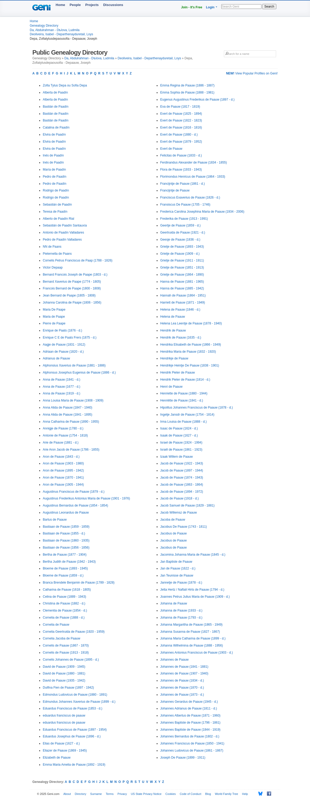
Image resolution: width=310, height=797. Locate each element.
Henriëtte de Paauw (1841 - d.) (181, 400)
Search (269, 6)
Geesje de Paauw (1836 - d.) (180, 239)
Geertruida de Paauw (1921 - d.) (182, 232)
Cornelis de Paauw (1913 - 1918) (66, 652)
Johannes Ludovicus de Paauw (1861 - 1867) (191, 750)
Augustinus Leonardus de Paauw (66, 512)
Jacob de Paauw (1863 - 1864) (181, 484)
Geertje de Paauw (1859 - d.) (180, 225)
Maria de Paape (54, 316)
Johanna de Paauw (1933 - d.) (181, 610)
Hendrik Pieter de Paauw (177, 372)
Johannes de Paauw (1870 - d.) (182, 687)
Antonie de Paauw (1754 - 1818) (65, 435)
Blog (208, 793)
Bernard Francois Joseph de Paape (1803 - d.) (75, 274)
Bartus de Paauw (55, 519)
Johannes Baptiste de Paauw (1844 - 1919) (190, 729)
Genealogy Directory (44, 25)
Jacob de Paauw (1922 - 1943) (181, 463)
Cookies (170, 793)
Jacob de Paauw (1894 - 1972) (181, 491)
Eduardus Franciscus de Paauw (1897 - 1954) (75, 729)
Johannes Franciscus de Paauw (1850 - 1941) (192, 743)
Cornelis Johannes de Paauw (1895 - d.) (71, 659)
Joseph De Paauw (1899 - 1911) (182, 757)
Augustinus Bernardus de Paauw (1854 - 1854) (75, 505)
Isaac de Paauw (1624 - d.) (179, 428)
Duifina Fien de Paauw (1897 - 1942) (68, 687)
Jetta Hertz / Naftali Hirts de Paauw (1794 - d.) (192, 589)
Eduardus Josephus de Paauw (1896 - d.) (71, 736)
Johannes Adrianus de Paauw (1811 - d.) (188, 708)
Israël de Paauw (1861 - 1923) (181, 449)
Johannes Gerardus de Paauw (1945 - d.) (189, 701)
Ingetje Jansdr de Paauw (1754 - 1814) (187, 414)
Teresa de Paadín (55, 211)
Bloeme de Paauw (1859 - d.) (63, 575)
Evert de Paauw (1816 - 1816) (181, 127)
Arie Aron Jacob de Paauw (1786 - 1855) (71, 449)
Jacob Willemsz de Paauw (178, 512)
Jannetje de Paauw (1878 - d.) (181, 582)
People (75, 5)
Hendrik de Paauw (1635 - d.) (180, 337)
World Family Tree (226, 793)
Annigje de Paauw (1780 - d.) (63, 428)
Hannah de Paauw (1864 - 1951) (183, 295)
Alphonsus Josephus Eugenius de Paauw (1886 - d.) (79, 372)
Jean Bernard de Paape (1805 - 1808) (69, 295)
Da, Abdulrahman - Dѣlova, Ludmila (55, 30)
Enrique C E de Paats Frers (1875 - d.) (69, 337)
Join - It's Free (191, 7)
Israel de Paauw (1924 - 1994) (181, 442)
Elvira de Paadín (54, 134)
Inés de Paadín (53, 155)
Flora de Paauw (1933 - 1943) (181, 169)
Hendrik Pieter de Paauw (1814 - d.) (185, 379)
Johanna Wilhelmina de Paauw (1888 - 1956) (191, 645)
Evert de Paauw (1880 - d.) (179, 134)
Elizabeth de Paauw (56, 757)
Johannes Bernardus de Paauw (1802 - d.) (189, 736)
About (67, 793)
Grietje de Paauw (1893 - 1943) (182, 246)
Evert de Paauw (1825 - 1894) (181, 113)
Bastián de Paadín (55, 106)
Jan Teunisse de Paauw (176, 575)
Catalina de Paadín (56, 127)
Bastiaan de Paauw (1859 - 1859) (66, 526)
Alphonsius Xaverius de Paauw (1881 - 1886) (74, 365)
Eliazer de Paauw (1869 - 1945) (65, 750)
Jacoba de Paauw (172, 519)
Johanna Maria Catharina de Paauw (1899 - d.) (192, 638)
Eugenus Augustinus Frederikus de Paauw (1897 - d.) (197, 99)
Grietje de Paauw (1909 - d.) (180, 253)
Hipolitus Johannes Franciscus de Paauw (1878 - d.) (196, 407)
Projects (92, 5)
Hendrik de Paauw (173, 330)
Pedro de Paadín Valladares (62, 239)
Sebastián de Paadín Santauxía (65, 225)
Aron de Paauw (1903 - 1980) (63, 463)
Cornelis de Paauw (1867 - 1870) (66, 645)
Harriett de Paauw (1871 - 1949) (182, 302)
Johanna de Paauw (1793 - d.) (181, 617)
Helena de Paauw (172, 316)
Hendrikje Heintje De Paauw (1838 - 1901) (189, 365)
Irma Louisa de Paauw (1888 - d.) (183, 421)
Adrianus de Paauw (56, 358)
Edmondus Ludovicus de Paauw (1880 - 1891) (75, 694)
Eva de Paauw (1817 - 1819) (180, 106)
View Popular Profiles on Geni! (252, 73)
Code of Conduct (190, 793)
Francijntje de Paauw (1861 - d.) (182, 183)
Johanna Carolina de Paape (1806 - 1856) (72, 302)
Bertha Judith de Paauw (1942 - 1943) (69, 561)
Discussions (113, 5)
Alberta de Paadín (55, 92)
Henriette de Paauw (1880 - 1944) (183, 393)
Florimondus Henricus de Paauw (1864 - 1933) (192, 176)
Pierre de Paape (54, 323)
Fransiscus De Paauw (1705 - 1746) (185, 204)
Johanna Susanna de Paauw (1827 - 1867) (190, 631)
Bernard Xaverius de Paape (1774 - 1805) (72, 281)
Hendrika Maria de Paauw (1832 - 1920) (188, 351)
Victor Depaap (53, 267)
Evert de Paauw (171, 148)
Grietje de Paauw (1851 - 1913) (182, 267)
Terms (110, 793)
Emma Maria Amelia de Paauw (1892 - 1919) (74, 764)
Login (210, 7)
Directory (80, 793)
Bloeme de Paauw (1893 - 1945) (65, 568)
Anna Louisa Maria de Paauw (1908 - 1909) (73, 400)
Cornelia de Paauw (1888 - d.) (64, 617)
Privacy (122, 793)
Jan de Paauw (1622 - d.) (177, 568)
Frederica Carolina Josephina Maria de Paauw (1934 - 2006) (202, 211)
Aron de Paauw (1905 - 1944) (63, 484)
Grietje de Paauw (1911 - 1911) (182, 260)
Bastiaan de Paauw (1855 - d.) (64, 533)
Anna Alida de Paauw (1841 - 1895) (67, 414)
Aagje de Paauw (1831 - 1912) (64, 344)
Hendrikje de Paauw (174, 358)
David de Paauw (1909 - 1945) (64, 666)
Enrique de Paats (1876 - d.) (62, 330)
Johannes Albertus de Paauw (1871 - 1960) (190, 715)
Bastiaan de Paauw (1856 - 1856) (66, 547)
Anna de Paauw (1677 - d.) (61, 386)
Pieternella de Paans (57, 253)
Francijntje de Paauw (174, 190)
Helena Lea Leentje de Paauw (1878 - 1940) (191, 323)
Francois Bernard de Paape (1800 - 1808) (72, 288)
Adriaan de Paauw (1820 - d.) (63, 351)
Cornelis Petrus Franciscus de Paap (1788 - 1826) (77, 260)
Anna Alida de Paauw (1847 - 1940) (67, 407)
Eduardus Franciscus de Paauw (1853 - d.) (72, 708)
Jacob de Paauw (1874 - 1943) (181, 477)
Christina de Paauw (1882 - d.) (64, 603)
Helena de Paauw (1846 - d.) (180, 309)
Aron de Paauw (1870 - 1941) (63, 477)
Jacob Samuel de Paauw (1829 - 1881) (187, 505)
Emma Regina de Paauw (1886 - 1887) (187, 85)
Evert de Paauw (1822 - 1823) (181, 120)
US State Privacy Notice (146, 793)
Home (60, 5)
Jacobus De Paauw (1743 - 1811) (183, 526)
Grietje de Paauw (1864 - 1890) (182, 274)
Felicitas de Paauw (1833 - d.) (181, 155)
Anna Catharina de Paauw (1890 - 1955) (71, 421)
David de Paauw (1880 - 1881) (64, 673)
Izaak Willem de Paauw (176, 456)
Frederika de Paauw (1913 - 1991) (184, 218)
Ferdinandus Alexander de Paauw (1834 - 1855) (193, 162)
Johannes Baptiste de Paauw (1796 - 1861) (190, 722)
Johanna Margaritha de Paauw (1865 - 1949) (191, 624)
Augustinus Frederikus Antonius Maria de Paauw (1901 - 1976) (86, 498)
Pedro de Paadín (54, 176)
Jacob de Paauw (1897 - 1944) (181, 470)
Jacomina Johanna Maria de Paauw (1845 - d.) (192, 554)
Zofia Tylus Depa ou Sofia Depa (65, 85)
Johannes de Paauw (174, 659)
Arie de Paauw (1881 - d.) (61, 442)
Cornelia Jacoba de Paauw (61, 638)
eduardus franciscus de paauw (64, 715)
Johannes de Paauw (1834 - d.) (182, 680)
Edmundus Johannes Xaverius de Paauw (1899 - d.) (79, 701)
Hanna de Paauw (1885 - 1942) (182, 288)
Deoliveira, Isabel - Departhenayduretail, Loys (61, 34)
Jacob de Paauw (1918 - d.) (179, 498)
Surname (96, 793)
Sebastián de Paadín (57, 204)
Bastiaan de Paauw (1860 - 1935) (66, 540)
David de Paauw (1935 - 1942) (64, 680)
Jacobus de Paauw (173, 533)
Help (245, 793)
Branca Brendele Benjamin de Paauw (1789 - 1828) (79, 582)
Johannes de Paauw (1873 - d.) (182, 694)
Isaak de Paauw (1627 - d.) (179, 435)
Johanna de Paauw (173, 603)
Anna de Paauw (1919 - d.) (61, 393)
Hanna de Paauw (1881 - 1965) (182, 281)
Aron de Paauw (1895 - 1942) (63, 470)
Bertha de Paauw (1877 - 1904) (64, 554)
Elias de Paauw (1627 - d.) (61, 743)
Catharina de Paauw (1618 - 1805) (67, 589)
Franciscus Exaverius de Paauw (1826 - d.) (190, 197)
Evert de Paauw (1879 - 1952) (181, 141)
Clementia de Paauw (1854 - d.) (65, 610)
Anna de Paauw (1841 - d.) (61, 379)
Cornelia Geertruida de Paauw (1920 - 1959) (74, 631)
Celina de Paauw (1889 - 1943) (64, 596)
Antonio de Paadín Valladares (63, 232)
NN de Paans (52, 246)
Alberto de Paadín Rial (58, 218)
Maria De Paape (54, 309)
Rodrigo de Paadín (56, 190)
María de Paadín (54, 169)
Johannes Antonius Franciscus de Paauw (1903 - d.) (196, 652)
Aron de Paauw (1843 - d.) (61, 456)
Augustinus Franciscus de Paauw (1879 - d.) (73, 491)
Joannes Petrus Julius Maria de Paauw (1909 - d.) (195, 596)
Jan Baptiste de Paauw (176, 561)
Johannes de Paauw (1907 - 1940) (184, 673)
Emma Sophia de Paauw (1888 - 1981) (187, 92)
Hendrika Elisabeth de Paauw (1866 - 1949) (190, 344)
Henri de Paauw (171, 386)
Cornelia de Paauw (56, 624)
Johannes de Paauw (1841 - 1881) (184, 666)
